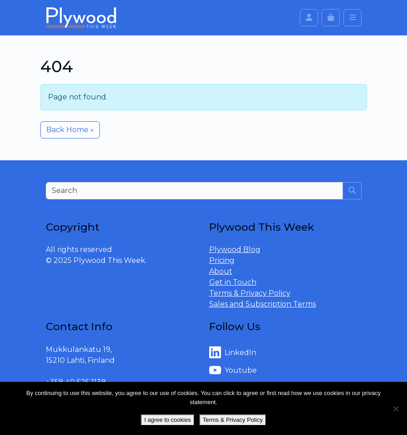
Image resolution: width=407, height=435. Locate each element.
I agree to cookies (167, 419)
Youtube (233, 370)
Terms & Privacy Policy (249, 293)
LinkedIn (232, 353)
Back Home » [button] (70, 129)
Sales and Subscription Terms (262, 304)
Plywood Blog (234, 249)
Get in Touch (232, 282)
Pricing (222, 260)
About (220, 271)
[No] (395, 408)
